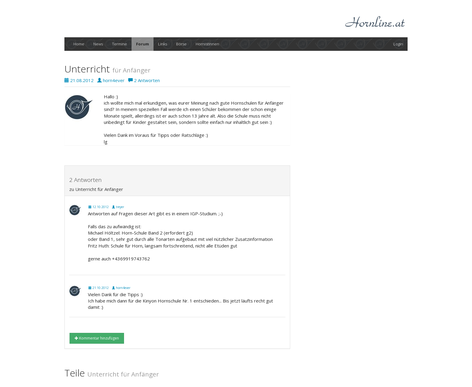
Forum (142, 44)
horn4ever (111, 80)
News (98, 44)
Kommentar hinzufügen (97, 338)
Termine (119, 44)
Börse (181, 44)
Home (78, 44)
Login (398, 44)
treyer (118, 207)
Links (162, 44)
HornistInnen (207, 44)
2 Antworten (144, 80)
